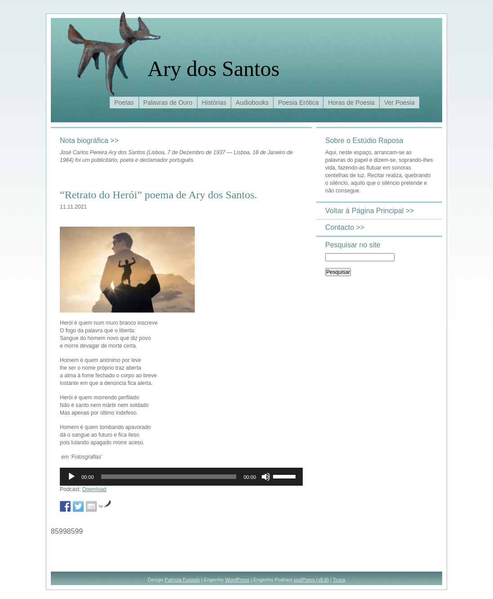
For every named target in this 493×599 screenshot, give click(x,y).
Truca (339, 579)
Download (94, 489)
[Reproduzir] (71, 476)
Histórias (214, 102)
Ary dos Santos (213, 68)
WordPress (237, 579)
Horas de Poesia (351, 102)
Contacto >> (344, 227)
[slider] (169, 476)
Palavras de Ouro (168, 102)
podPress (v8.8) (311, 579)
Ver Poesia (399, 102)
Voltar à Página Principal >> (369, 211)
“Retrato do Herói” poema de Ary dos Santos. (158, 195)
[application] (181, 477)
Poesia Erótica (298, 102)
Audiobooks (252, 102)
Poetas (124, 102)
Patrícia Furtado (182, 579)
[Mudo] (265, 476)
